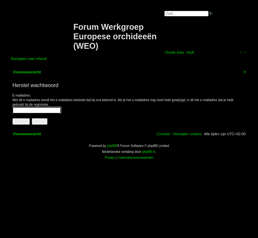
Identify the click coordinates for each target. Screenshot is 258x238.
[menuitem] (190, 52)
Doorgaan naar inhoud (28, 59)
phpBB (112, 146)
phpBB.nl (149, 152)
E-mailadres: (21, 95)
